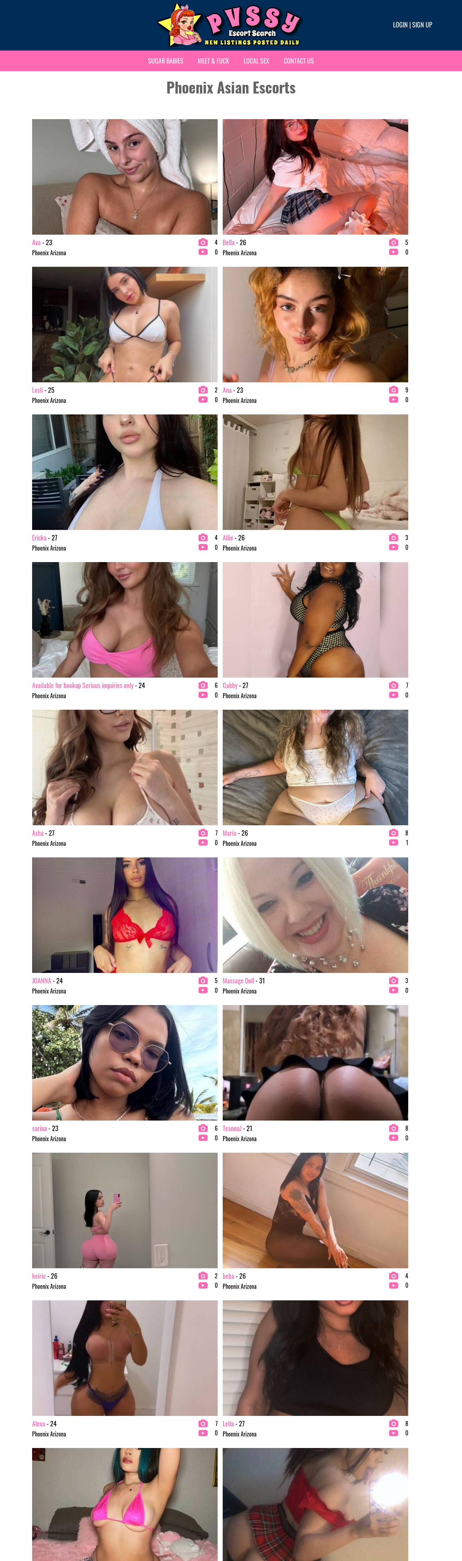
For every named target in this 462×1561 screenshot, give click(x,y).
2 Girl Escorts (44, 1430)
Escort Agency (147, 1476)
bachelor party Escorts (53, 1465)
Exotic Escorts (249, 1430)
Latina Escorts (249, 1453)
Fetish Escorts (248, 1442)
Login (400, 24)
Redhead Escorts (353, 1430)
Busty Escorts (146, 1442)
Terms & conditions (345, 1531)
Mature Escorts (250, 1465)
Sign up (422, 24)
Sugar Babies (165, 60)
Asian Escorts (44, 1442)
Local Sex (256, 60)
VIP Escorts (348, 1442)
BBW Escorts (43, 1453)
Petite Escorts (249, 1476)
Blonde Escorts (45, 1476)
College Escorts (148, 1453)
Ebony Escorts (146, 1465)
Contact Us (299, 60)
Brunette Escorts (149, 1430)
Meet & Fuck (213, 60)
